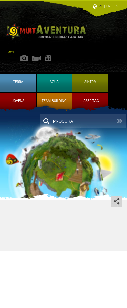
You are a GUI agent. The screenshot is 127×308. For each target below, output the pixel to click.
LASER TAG (90, 101)
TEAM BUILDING (54, 101)
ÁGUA (54, 82)
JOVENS (18, 101)
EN (108, 6)
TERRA (18, 82)
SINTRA (90, 82)
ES (116, 6)
